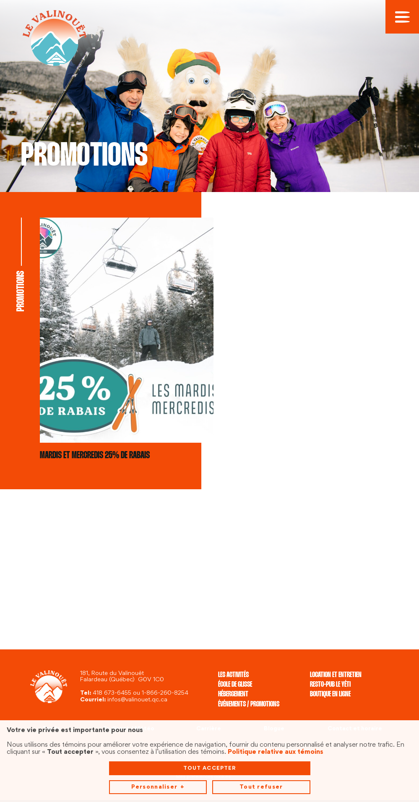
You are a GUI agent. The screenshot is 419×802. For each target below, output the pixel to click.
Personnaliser (158, 719)
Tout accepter (209, 700)
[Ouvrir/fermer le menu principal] (402, 17)
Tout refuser (261, 719)
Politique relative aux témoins (275, 684)
